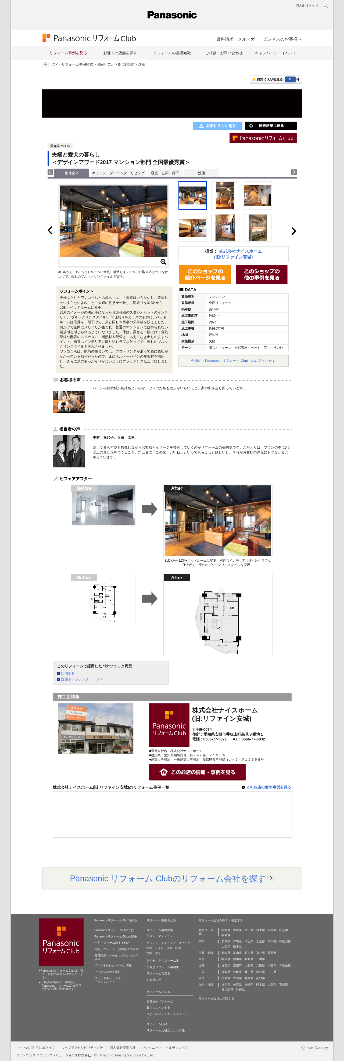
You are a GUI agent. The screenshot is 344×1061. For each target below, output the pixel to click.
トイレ (159, 948)
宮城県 (272, 930)
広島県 (260, 971)
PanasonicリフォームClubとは (114, 930)
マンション (165, 936)
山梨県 (225, 946)
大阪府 (249, 965)
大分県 (272, 984)
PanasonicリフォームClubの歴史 (115, 936)
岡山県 (249, 971)
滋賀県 (225, 965)
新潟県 (225, 952)
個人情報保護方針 (122, 1047)
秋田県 (249, 930)
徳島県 (225, 978)
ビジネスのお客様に (107, 971)
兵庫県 (260, 965)
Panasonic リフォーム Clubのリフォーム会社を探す (168, 878)
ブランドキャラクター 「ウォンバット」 (109, 979)
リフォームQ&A (156, 1024)
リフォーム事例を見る (68, 53)
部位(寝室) (126, 64)
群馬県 (237, 941)
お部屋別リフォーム (159, 1001)
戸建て (150, 936)
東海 (202, 959)
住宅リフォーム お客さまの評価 (116, 949)
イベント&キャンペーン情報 (113, 965)
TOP (54, 64)
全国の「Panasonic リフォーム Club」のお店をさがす (233, 361)
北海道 (225, 930)
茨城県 (225, 941)
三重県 (260, 959)
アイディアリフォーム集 (162, 960)
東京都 (272, 941)
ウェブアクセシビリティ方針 (82, 1047)
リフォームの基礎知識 (172, 53)
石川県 (249, 952)
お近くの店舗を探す (120, 53)
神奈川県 (285, 941)
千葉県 (260, 941)
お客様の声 (153, 979)
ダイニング (168, 942)
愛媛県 (249, 978)
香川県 (237, 978)
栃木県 (237, 946)
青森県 (237, 930)
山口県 (272, 971)
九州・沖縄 (206, 984)
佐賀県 (237, 984)
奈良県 (272, 965)
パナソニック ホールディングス (165, 1047)
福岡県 (225, 984)
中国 (202, 971)
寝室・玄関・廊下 (165, 173)
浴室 (149, 948)
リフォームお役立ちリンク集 (165, 1030)
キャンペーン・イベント (275, 53)
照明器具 (68, 673)
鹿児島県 (227, 989)
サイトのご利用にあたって (35, 1047)
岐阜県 (225, 959)
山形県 (283, 930)
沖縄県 (240, 989)
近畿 (202, 965)
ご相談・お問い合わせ (224, 53)
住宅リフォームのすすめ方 (112, 942)
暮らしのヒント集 (158, 1007)
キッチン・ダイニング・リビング (118, 173)
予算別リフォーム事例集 (162, 967)
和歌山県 (285, 965)
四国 (202, 978)
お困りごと (105, 64)
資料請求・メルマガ (235, 39)
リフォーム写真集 (158, 973)
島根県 (237, 971)
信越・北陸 (206, 952)
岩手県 (260, 930)
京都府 (237, 965)
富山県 (237, 952)
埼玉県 (249, 941)
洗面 (201, 173)
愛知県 (249, 959)
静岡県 (237, 959)
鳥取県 (225, 971)
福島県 (225, 935)
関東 (202, 941)
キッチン (152, 942)
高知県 (260, 978)
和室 (178, 948)
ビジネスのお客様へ (282, 39)
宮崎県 (283, 984)
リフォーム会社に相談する (216, 998)
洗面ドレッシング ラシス (82, 679)
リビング (184, 942)
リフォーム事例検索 (77, 64)
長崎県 (249, 984)
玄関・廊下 (153, 953)
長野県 (272, 952)
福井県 (260, 952)
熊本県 (260, 984)
